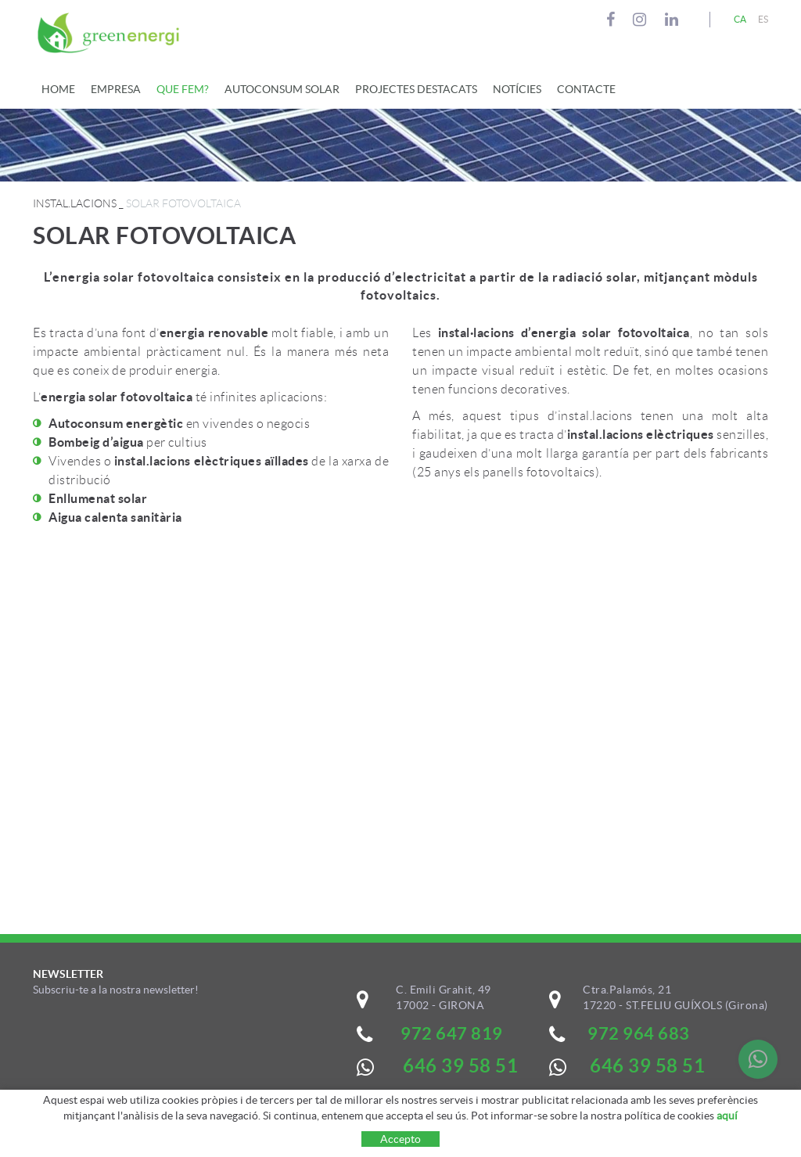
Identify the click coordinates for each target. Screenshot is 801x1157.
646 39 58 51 (647, 1065)
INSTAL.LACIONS (75, 203)
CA (740, 19)
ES (763, 19)
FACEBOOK (613, 19)
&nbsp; (147, 1064)
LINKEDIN (674, 19)
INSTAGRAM (642, 19)
